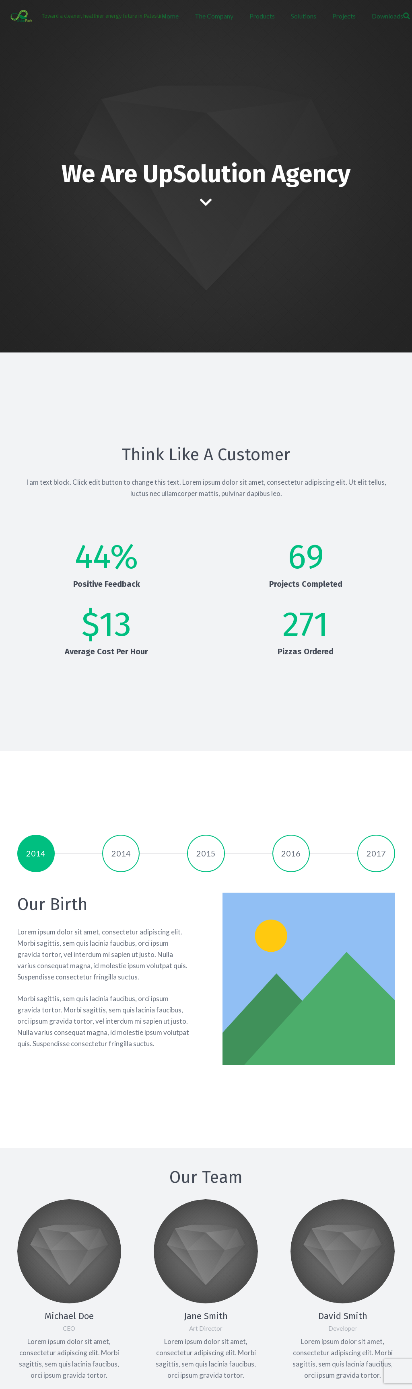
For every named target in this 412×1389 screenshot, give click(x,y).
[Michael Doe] (69, 1251)
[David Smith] (342, 1251)
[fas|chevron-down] (206, 203)
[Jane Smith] (206, 1251)
